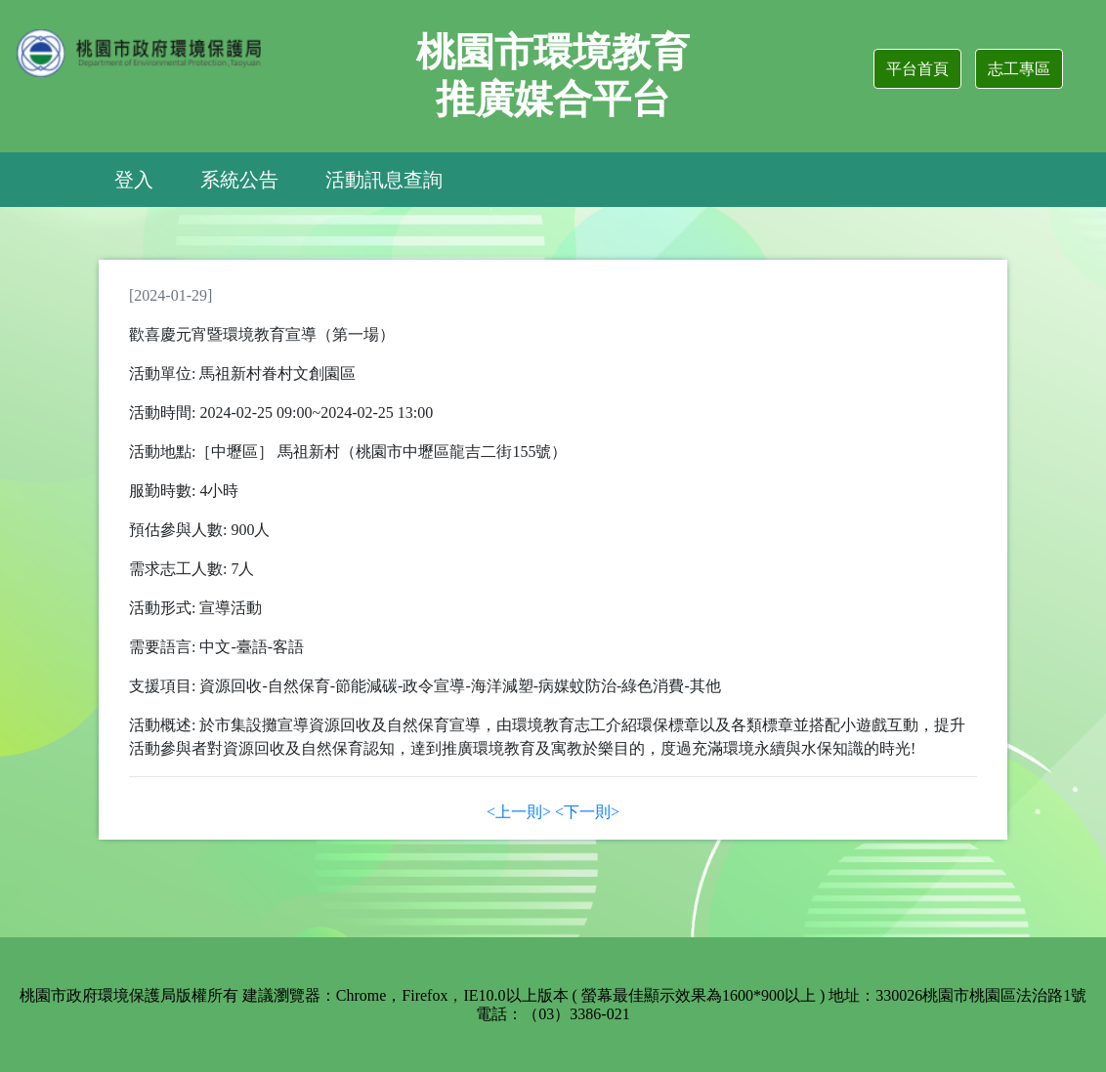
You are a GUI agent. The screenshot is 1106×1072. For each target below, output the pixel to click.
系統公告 (239, 179)
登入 (133, 179)
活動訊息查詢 (384, 179)
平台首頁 (917, 69)
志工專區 (1019, 69)
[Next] (587, 812)
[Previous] (519, 812)
